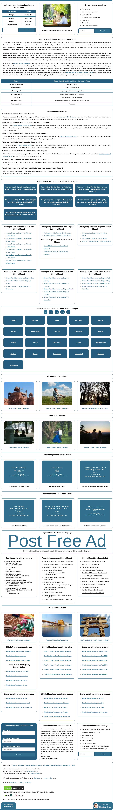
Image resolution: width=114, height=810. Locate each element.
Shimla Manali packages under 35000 (94, 674)
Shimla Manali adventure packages (18, 660)
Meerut (35, 342)
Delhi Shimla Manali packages (19, 408)
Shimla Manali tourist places (22, 126)
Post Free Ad (57, 540)
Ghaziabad (79, 331)
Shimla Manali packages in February (56, 703)
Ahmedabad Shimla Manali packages (95, 408)
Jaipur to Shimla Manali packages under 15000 (59, 765)
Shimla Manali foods (24, 145)
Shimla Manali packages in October (56, 712)
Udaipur (13, 354)
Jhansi (35, 354)
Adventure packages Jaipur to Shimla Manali (96, 241)
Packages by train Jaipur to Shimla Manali (57, 236)
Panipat (100, 331)
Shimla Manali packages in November (57, 716)
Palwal (13, 320)
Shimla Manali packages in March (55, 707)
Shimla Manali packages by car (16, 685)
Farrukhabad (13, 365)
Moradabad (79, 354)
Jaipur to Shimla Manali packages (29, 765)
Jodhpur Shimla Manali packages (94, 447)
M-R (63, 312)
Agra (57, 320)
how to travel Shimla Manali (67, 117)
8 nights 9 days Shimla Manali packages (57, 669)
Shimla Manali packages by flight (17, 671)
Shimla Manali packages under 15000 (94, 656)
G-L (57, 312)
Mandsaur (57, 342)
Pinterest (28, 782)
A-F (51, 312)
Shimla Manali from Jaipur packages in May (96, 281)
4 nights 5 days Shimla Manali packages (57, 651)
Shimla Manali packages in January (56, 698)
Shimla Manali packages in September (19, 707)
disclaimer (37, 778)
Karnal (79, 342)
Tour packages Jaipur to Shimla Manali (94, 238)
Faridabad (78, 320)
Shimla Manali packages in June (93, 707)
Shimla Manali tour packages (16, 656)
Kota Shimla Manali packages (19, 447)
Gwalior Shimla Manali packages (57, 447)
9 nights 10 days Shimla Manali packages (58, 674)
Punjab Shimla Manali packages (57, 640)
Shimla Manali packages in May (92, 703)
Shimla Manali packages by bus (17, 680)
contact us (30, 771)
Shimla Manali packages (21, 63)
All (45, 312)
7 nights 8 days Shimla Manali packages (57, 665)
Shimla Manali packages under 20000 (94, 660)
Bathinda (101, 354)
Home (14, 765)
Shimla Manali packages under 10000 (94, 651)
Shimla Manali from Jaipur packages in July (20, 278)
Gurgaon (35, 320)
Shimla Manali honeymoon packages (18, 651)
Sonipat (57, 331)
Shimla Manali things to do (68, 136)
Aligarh (13, 331)
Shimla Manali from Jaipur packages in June (96, 283)
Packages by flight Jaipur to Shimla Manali (57, 233)
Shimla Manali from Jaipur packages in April (96, 278)
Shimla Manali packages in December (95, 712)
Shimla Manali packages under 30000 (94, 669)
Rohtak (100, 320)
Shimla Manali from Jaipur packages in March (58, 289)
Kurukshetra (57, 354)
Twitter (21, 782)
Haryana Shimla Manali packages (19, 640)
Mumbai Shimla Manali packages (57, 408)
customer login (34, 773)
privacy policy (48, 778)
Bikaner (13, 342)
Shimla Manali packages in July (17, 698)
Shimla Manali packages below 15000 (79, 73)
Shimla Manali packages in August (18, 703)
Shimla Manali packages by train (17, 676)
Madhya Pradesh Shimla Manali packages (95, 640)
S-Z (68, 312)
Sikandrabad (35, 331)
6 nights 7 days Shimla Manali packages (57, 660)
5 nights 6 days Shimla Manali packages (57, 656)
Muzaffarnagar (101, 342)
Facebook (13, 782)
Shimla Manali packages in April (93, 698)
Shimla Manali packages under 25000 (94, 665)
